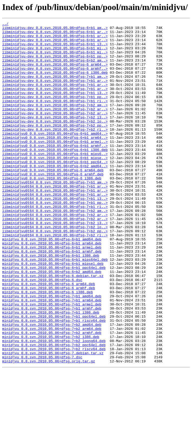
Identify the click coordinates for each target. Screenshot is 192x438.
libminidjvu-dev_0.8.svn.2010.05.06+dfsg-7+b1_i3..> (55, 107)
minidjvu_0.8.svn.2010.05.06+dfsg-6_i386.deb (47, 346)
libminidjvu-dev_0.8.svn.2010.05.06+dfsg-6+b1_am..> (55, 29)
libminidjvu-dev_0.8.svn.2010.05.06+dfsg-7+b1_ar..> (55, 92)
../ (5, 24)
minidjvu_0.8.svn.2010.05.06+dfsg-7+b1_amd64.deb (51, 351)
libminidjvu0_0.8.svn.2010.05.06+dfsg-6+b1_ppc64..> (55, 190)
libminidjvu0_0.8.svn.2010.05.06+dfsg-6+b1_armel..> (55, 165)
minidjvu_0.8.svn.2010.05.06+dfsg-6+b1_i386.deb (50, 302)
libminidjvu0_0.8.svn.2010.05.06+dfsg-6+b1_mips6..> (55, 180)
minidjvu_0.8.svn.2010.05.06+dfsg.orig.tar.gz (48, 429)
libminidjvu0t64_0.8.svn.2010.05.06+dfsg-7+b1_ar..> (55, 219)
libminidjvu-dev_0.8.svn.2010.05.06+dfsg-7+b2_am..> (55, 122)
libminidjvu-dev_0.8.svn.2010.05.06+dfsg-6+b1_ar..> (55, 34)
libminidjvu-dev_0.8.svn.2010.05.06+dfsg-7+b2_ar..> (55, 126)
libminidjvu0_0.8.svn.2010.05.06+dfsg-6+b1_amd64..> (55, 156)
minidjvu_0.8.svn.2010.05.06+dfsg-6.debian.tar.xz (52, 326)
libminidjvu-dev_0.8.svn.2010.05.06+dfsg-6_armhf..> (55, 78)
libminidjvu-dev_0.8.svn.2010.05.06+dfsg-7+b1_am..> (55, 87)
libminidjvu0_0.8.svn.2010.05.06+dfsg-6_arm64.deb (52, 200)
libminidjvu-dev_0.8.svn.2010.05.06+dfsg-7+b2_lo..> (55, 141)
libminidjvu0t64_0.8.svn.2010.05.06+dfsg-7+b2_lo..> (55, 268)
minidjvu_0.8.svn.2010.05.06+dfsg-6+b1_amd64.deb (51, 283)
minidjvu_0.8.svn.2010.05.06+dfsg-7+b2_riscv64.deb (53, 414)
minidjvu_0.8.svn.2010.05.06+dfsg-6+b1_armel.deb (51, 292)
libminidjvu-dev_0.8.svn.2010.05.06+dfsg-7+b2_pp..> (55, 146)
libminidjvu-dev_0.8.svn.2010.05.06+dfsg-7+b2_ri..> (55, 151)
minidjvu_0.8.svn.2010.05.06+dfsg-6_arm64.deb (48, 336)
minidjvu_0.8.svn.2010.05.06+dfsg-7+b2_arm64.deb (51, 390)
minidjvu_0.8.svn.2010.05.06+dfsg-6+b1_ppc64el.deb (53, 317)
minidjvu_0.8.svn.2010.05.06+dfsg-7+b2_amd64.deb (51, 385)
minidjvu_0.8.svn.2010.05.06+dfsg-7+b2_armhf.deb (51, 395)
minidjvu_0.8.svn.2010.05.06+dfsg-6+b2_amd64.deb (51, 322)
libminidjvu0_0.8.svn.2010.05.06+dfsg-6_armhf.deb (52, 204)
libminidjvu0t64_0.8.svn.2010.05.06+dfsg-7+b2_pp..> (55, 273)
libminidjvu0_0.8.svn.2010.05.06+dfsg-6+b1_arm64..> (55, 161)
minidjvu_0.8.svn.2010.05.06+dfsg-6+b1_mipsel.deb (52, 312)
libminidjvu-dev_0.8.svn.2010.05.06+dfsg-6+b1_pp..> (55, 63)
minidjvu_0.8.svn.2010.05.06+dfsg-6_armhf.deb (48, 341)
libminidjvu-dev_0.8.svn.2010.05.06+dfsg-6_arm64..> (55, 73)
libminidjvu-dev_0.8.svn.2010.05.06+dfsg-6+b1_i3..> (55, 48)
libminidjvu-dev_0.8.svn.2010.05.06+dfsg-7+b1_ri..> (55, 117)
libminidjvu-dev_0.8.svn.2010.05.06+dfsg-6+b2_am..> (55, 68)
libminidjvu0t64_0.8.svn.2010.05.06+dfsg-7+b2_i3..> (55, 263)
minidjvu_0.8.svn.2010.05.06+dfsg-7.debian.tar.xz (52, 419)
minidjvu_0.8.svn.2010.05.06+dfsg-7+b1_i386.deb (50, 370)
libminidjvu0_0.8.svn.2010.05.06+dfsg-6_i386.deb (51, 209)
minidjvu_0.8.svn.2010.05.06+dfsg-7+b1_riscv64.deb (53, 380)
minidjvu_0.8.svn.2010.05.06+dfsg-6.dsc (42, 331)
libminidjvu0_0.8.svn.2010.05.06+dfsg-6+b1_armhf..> (55, 170)
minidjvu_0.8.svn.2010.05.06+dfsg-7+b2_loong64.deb (53, 404)
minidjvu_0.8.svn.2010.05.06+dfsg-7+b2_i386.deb (50, 400)
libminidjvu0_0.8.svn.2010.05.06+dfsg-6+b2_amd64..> (55, 195)
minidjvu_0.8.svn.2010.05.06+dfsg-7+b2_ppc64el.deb (53, 409)
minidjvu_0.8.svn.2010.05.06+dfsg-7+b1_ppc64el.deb (53, 375)
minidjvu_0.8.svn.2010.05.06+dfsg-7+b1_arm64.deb (51, 356)
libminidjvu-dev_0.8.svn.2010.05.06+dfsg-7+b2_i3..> (55, 136)
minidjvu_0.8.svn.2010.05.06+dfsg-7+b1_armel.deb (51, 361)
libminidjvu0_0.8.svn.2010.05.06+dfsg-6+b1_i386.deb (55, 175)
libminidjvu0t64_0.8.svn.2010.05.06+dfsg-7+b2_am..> (55, 248)
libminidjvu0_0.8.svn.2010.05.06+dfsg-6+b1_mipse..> (55, 185)
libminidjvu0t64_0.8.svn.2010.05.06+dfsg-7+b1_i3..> (55, 234)
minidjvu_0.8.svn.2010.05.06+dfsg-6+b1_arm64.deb (51, 287)
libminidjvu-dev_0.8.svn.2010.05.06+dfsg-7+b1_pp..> (55, 112)
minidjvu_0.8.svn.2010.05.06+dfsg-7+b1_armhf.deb (51, 365)
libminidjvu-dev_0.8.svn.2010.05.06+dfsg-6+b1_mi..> (55, 53)
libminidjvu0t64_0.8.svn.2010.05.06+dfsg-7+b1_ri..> (55, 243)
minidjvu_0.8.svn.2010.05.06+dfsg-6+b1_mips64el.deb (55, 307)
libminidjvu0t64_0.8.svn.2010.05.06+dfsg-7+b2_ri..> (55, 278)
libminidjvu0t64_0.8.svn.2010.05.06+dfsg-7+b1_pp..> (55, 239)
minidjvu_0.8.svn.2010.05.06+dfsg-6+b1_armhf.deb (51, 297)
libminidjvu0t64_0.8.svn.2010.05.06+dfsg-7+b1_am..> (55, 214)
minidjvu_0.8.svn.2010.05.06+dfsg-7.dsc (42, 424)
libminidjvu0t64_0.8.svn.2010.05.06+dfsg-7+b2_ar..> (55, 253)
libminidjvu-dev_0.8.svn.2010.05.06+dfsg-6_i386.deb (55, 82)
